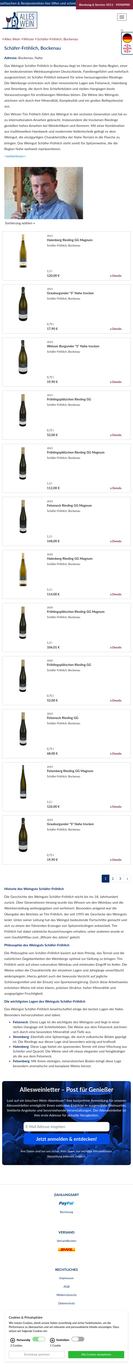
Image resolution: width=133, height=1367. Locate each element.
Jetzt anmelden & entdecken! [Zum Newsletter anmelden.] (66, 1139)
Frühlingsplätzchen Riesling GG (69, 399)
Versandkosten (66, 1240)
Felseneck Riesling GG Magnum (69, 505)
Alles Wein (12, 39)
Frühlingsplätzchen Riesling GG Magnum (76, 452)
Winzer (28, 39)
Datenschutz (66, 1303)
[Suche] (122, 31)
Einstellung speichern (37, 1358)
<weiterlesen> (15, 156)
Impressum (66, 1278)
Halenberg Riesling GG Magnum (70, 240)
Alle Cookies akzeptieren (96, 1358)
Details (116, 275)
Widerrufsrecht (66, 1295)
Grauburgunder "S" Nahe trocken (70, 293)
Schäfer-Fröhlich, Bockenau (57, 39)
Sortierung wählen (20, 223)
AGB (66, 1286)
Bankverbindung (66, 1311)
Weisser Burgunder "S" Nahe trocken (73, 346)
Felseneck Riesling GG (63, 718)
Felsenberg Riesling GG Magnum (70, 771)
